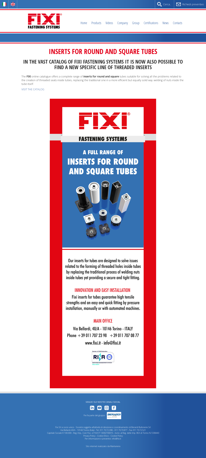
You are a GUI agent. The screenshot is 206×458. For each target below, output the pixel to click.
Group (135, 22)
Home (84, 22)
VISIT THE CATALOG (32, 89)
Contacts (177, 22)
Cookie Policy (117, 435)
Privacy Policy (89, 435)
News (166, 22)
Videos (109, 22)
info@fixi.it (116, 438)
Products (96, 22)
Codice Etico (103, 435)
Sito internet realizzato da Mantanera (103, 446)
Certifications (151, 22)
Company (122, 22)
